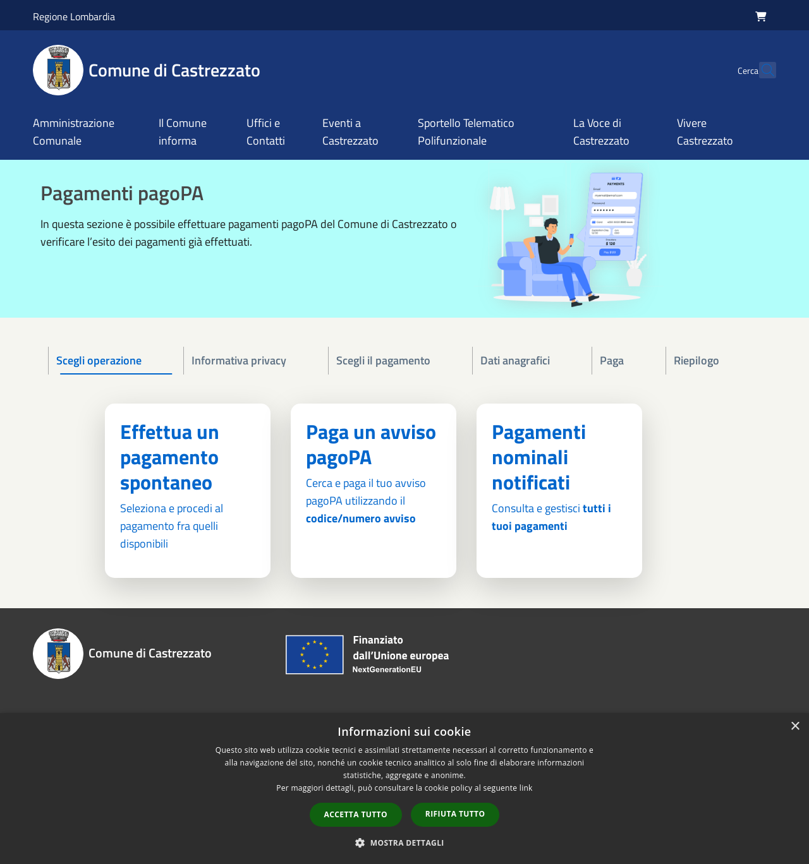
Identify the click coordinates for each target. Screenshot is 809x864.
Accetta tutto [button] (355, 814)
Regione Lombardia (74, 16)
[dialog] (404, 788)
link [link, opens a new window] (526, 788)
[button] (404, 842)
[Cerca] (761, 70)
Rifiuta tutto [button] (455, 813)
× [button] (795, 726)
